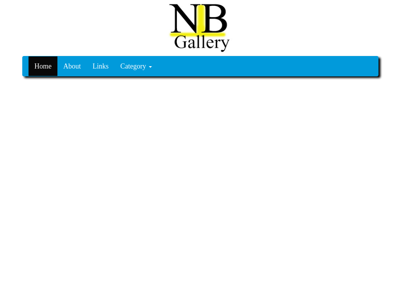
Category (136, 66)
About (72, 66)
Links (101, 66)
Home (43, 66)
